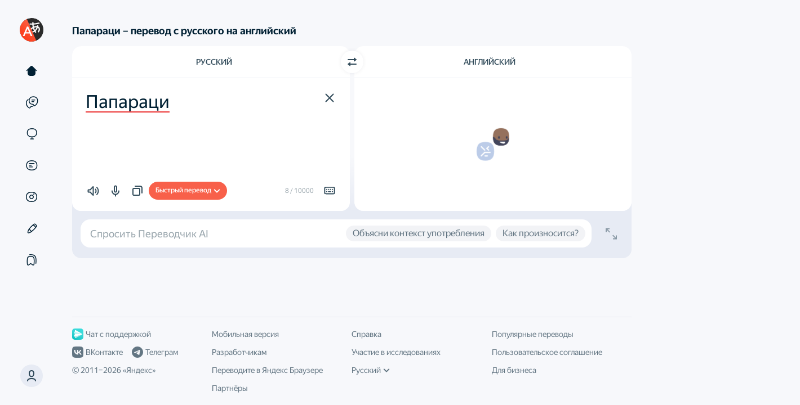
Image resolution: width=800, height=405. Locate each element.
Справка (366, 334)
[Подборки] (31, 260)
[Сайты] (31, 134)
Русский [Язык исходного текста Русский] (214, 61)
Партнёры (230, 388)
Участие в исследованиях (396, 352)
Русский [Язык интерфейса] (371, 370)
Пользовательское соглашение (547, 352)
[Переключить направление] (352, 62)
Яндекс (139, 370)
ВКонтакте (97, 352)
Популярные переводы (533, 334)
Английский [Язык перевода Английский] (489, 61)
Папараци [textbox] (128, 101)
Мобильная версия (245, 334)
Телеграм (155, 352)
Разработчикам (239, 352)
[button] (31, 375)
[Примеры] (31, 102)
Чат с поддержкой (111, 334)
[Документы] (31, 165)
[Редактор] (31, 228)
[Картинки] (31, 197)
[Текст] (31, 71)
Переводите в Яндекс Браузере (267, 370)
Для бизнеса (514, 370)
